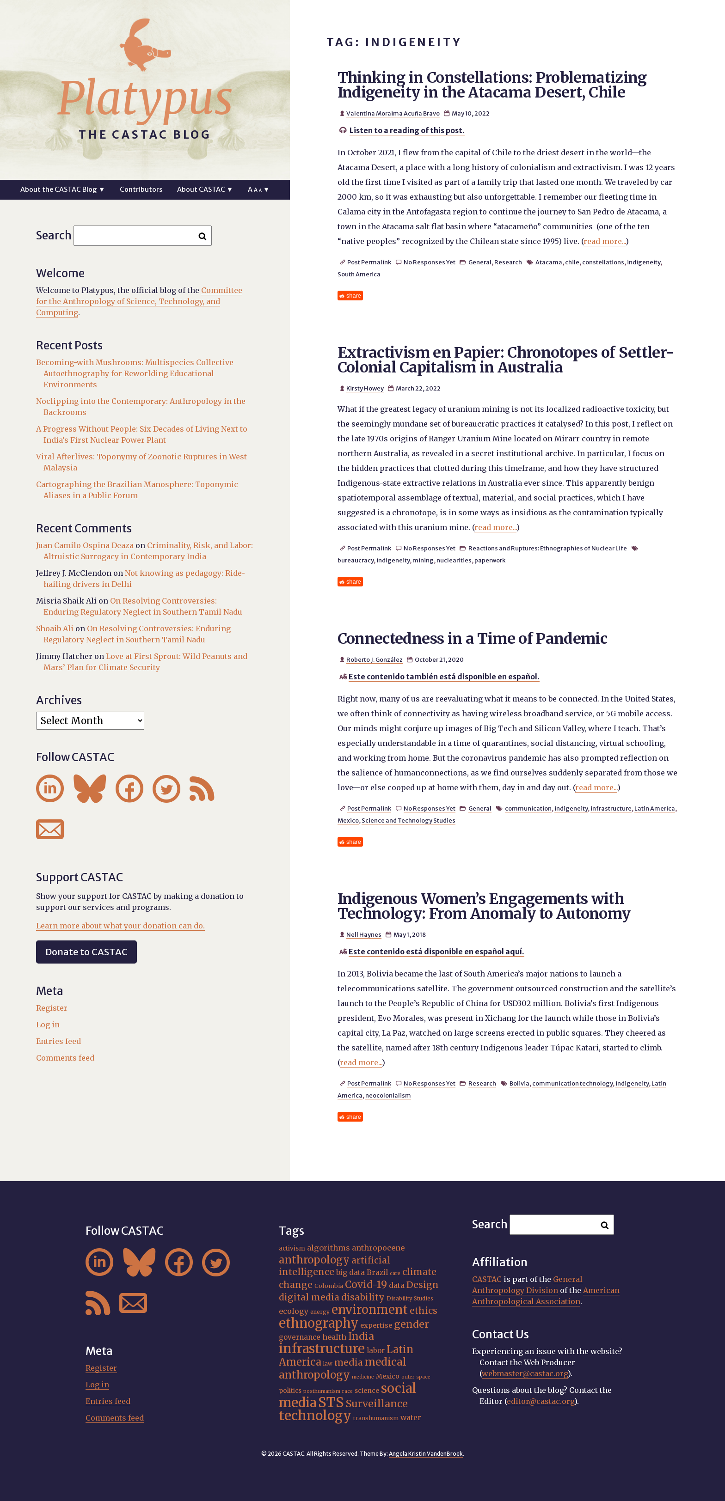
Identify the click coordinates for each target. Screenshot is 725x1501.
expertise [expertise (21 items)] (376, 1325)
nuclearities (454, 560)
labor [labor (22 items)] (376, 1350)
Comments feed (65, 1057)
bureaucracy (356, 560)
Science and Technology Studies (408, 820)
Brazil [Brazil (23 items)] (377, 1272)
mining (423, 560)
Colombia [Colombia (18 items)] (328, 1286)
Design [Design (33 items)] (422, 1284)
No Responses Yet (429, 262)
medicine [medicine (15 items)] (363, 1377)
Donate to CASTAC (86, 952)
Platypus (145, 98)
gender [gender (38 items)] (411, 1324)
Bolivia (519, 1083)
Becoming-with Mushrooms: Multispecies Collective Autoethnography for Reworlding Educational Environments (134, 373)
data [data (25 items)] (397, 1285)
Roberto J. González (374, 659)
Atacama (548, 262)
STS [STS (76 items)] (331, 1402)
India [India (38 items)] (361, 1336)
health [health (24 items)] (334, 1337)
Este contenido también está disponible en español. (444, 676)
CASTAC (487, 1279)
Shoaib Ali (55, 628)
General (480, 262)
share (353, 295)
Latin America (654, 808)
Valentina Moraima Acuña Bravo (393, 113)
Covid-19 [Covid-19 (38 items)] (366, 1284)
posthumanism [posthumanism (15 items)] (321, 1391)
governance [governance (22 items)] (299, 1337)
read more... (605, 241)
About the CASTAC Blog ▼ (62, 189)
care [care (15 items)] (395, 1273)
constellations (603, 262)
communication (528, 808)
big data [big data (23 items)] (350, 1272)
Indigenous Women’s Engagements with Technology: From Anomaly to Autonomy (484, 906)
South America (359, 274)
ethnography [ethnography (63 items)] (318, 1323)
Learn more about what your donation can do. (120, 925)
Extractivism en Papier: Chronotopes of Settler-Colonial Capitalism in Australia (506, 360)
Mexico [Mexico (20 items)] (387, 1376)
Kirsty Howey (365, 388)
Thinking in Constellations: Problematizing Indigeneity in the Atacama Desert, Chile (492, 85)
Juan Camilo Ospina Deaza (85, 545)
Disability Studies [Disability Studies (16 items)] (410, 1298)
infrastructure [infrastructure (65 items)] (322, 1348)
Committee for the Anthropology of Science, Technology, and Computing (139, 301)
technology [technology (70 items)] (315, 1415)
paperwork (489, 560)
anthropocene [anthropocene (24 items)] (378, 1247)
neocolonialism (388, 1095)
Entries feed (58, 1041)
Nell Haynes (363, 934)
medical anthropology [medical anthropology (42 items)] (342, 1368)
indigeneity (643, 262)
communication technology (572, 1083)
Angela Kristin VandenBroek (426, 1453)
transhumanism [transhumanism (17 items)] (376, 1418)
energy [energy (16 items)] (320, 1312)
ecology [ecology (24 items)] (293, 1311)
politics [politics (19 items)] (290, 1391)
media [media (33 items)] (348, 1362)
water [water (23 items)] (410, 1417)
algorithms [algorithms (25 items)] (328, 1247)
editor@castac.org (540, 1401)
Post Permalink (369, 262)
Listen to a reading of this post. (407, 130)
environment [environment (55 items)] (370, 1309)
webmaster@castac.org (525, 1373)
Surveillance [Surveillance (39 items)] (377, 1403)
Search (54, 235)
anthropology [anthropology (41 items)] (314, 1259)
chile (572, 262)
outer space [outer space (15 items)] (415, 1377)
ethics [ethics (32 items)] (423, 1310)
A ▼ (259, 189)
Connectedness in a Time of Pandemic (473, 638)
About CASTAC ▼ (205, 189)
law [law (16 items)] (327, 1364)
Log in (48, 1024)
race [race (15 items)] (347, 1391)
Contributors (141, 189)
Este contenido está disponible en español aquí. (436, 951)
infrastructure (611, 808)
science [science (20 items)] (367, 1390)
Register (52, 1008)
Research (508, 262)
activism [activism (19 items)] (292, 1248)
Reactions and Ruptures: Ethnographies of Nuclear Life (547, 548)
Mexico (348, 820)
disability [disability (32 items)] (363, 1297)
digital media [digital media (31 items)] (309, 1297)
